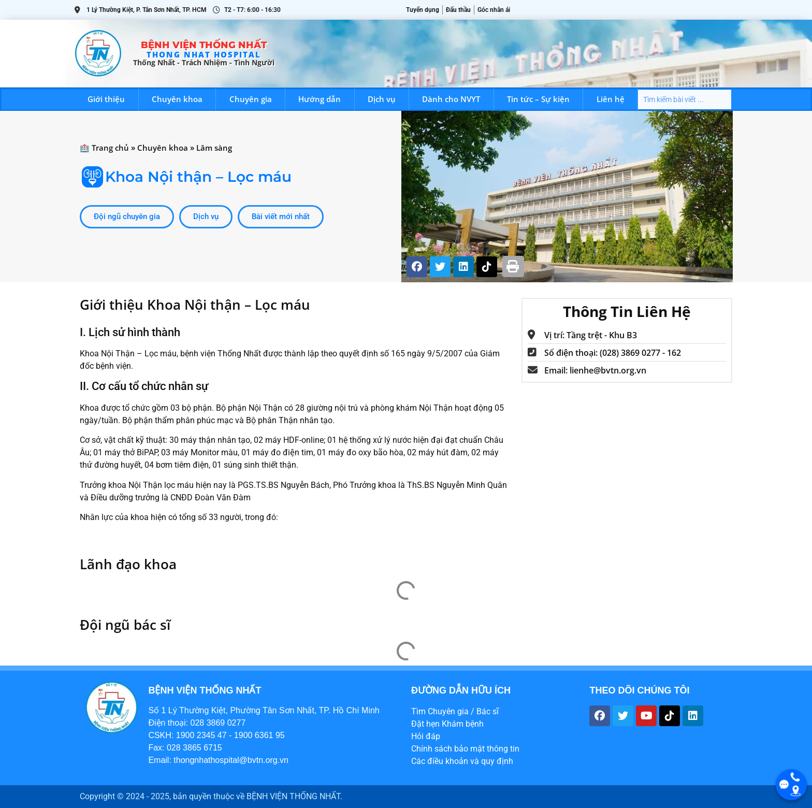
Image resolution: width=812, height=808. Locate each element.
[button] (513, 266)
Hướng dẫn (319, 99)
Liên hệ (611, 99)
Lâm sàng (214, 147)
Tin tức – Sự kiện (538, 99)
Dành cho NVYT (451, 99)
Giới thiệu (106, 99)
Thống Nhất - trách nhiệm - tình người (203, 62)
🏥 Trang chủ (104, 147)
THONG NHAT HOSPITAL (204, 54)
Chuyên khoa (177, 99)
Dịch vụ (382, 99)
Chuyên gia (250, 99)
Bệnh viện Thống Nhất (204, 45)
